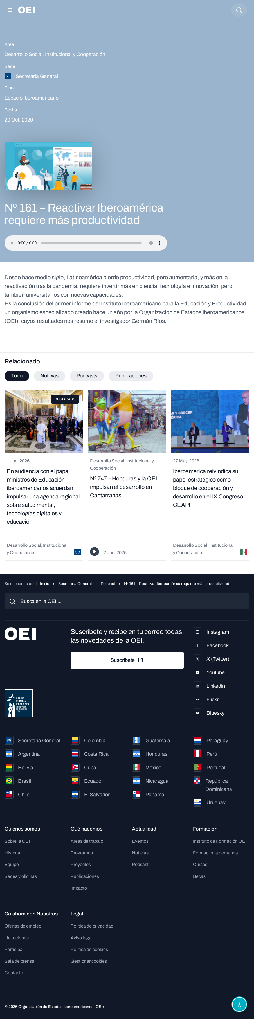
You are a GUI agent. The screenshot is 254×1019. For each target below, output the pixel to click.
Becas (199, 876)
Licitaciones (17, 937)
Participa (14, 949)
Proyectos (81, 864)
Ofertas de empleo (23, 926)
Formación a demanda (215, 853)
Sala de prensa (19, 961)
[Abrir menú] (10, 10)
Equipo (12, 864)
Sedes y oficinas (21, 876)
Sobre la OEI (17, 841)
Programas (82, 853)
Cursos (200, 864)
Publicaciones (85, 876)
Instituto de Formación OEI (219, 841)
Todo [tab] (17, 376)
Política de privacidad (92, 926)
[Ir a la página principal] (26, 10)
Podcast (108, 584)
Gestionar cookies (89, 961)
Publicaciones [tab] (131, 376)
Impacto (79, 888)
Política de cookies (89, 949)
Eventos (140, 841)
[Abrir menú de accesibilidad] (239, 1004)
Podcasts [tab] (87, 376)
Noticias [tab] (50, 376)
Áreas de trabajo (87, 841)
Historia (12, 853)
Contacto (14, 972)
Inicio (44, 584)
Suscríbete (127, 660)
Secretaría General (75, 584)
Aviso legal (82, 937)
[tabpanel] (127, 475)
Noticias (140, 853)
